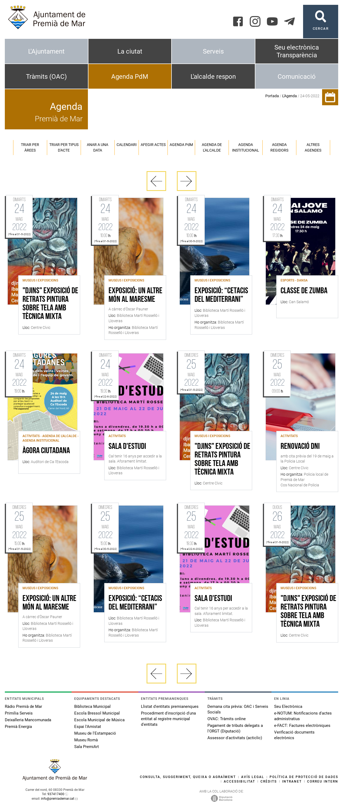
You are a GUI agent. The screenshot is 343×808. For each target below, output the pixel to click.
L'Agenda (289, 96)
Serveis (213, 51)
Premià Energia (18, 726)
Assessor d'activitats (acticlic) (234, 737)
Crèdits (268, 781)
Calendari (127, 144)
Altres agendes (313, 147)
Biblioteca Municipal (92, 706)
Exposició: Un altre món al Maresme (135, 295)
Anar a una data (97, 147)
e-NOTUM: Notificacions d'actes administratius (303, 716)
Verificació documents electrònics (294, 735)
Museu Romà (86, 740)
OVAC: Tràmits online (226, 718)
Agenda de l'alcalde (212, 147)
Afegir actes (153, 144)
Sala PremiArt (86, 746)
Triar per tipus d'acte (64, 147)
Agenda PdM (129, 76)
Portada (272, 96)
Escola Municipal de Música (99, 719)
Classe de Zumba (304, 291)
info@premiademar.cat (57, 799)
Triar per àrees (30, 147)
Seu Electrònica (288, 706)
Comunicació (297, 76)
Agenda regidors (279, 147)
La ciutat (129, 51)
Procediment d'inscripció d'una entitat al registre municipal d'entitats (168, 719)
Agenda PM (181, 144)
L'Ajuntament (46, 51)
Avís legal (252, 777)
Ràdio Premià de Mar (23, 706)
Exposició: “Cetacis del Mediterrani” (221, 295)
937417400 (55, 794)
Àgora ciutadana (46, 451)
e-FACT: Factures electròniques (302, 725)
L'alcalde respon (213, 76)
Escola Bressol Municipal (97, 713)
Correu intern (322, 781)
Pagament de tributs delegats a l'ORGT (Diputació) (235, 728)
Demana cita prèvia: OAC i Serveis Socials (237, 709)
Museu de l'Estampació (95, 733)
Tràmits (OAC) (46, 76)
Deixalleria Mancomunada (28, 719)
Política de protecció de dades (304, 777)
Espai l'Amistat (87, 726)
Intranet (292, 781)
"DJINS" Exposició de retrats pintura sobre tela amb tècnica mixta (50, 304)
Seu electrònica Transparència (296, 51)
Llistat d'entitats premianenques (170, 706)
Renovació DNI (300, 446)
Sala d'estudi (127, 446)
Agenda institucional (245, 147)
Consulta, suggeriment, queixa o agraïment (188, 777)
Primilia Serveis (19, 713)
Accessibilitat (239, 781)
